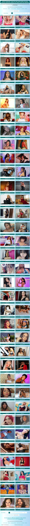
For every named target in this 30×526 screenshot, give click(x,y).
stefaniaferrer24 (2, 180)
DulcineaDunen (2, 139)
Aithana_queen (2, 111)
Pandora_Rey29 (2, 304)
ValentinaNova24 (17, 194)
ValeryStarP (16, 97)
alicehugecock (17, 42)
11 (21, 512)
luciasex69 (1, 414)
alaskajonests (17, 249)
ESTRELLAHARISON (3, 249)
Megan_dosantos (17, 359)
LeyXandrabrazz (17, 111)
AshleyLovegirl (17, 166)
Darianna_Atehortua (18, 470)
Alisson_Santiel (17, 373)
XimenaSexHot (17, 83)
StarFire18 (16, 235)
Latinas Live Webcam (13, 8)
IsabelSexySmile (2, 442)
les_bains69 (16, 497)
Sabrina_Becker (2, 28)
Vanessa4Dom (17, 290)
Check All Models (3, 512)
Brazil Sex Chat (18, 8)
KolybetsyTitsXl (2, 263)
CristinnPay (16, 56)
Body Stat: (7, 27)
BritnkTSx (16, 263)
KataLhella (16, 304)
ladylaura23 (1, 83)
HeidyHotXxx (17, 139)
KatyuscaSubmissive (3, 166)
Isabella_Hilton (2, 56)
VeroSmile (1, 318)
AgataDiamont (2, 470)
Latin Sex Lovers (5, 8)
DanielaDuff (16, 387)
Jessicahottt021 (2, 373)
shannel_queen (2, 194)
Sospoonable (2, 497)
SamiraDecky (2, 387)
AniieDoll (1, 42)
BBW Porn (9, 8)
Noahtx (16, 414)
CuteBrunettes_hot (17, 318)
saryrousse (1, 97)
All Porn (26, 8)
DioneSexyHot (17, 180)
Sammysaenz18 (2, 290)
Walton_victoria (2, 359)
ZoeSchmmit (17, 28)
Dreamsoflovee (17, 442)
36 (24, 512)
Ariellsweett (2, 235)
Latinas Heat (22, 8)
